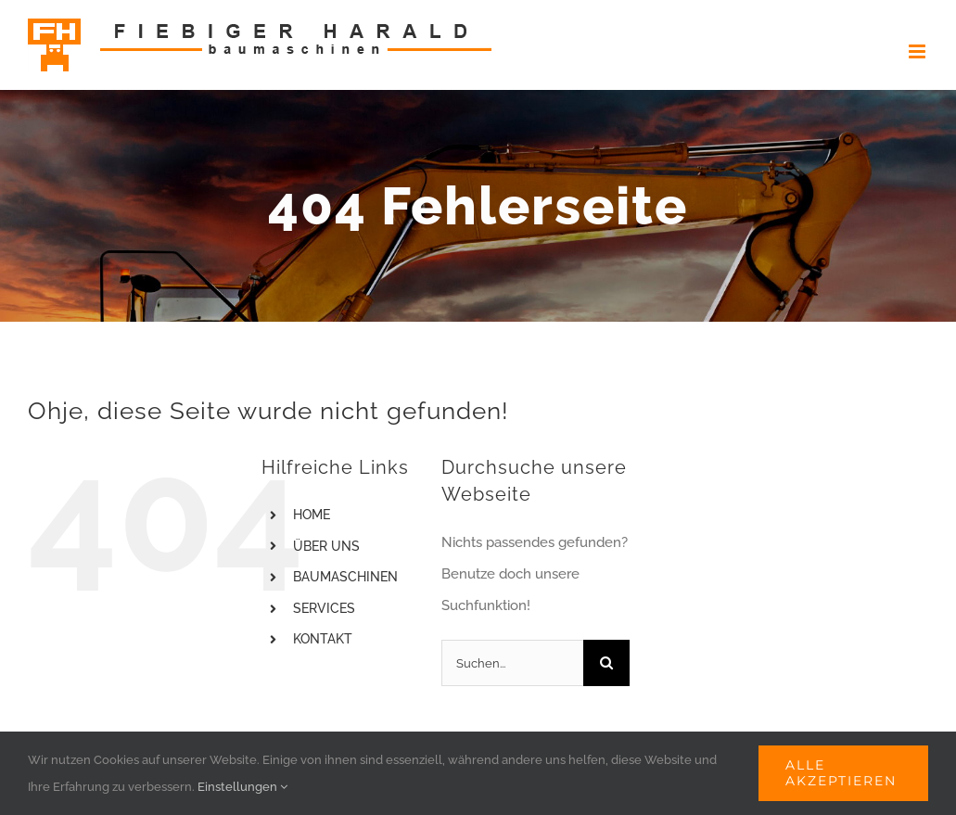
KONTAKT (322, 638)
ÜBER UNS (326, 546)
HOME (311, 514)
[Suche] (606, 663)
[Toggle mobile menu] (918, 51)
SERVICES (324, 608)
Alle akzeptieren (841, 773)
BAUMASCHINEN (345, 576)
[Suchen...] (512, 663)
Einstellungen (242, 787)
